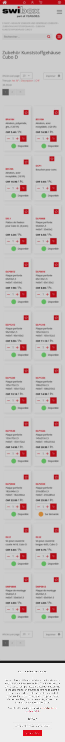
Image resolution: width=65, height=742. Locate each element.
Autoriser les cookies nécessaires (32, 725)
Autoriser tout (32, 733)
